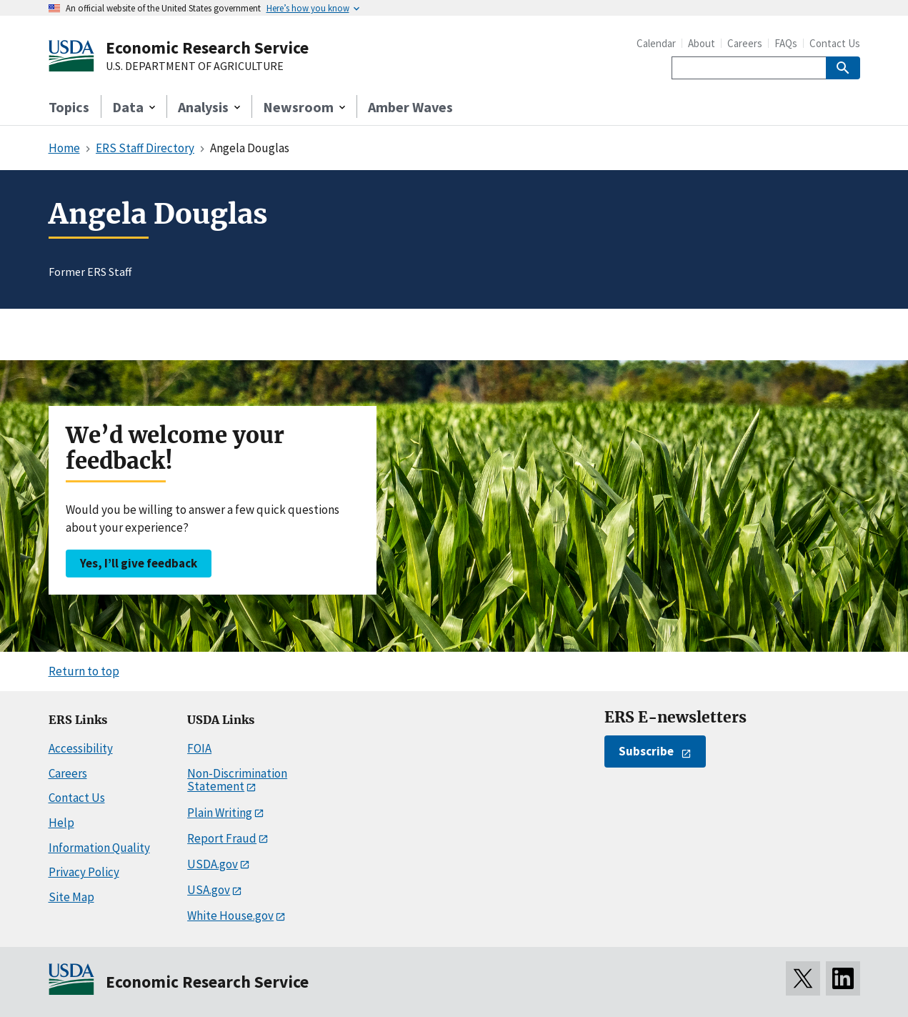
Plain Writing (219, 812)
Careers (744, 43)
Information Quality (99, 847)
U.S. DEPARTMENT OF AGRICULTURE (195, 66)
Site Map (71, 897)
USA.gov (208, 890)
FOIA (199, 748)
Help (61, 822)
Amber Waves (410, 107)
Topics (69, 107)
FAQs (785, 43)
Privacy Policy (84, 872)
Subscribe (646, 751)
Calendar (656, 43)
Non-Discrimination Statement (237, 780)
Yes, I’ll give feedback (138, 563)
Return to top (84, 671)
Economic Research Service (207, 47)
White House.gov (230, 915)
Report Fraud (221, 838)
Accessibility (81, 748)
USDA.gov (212, 864)
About (701, 43)
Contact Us (834, 43)
